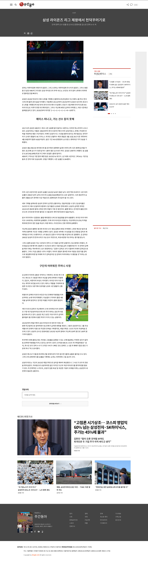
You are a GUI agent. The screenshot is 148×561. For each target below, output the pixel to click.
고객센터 (52, 547)
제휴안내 (46, 547)
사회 (70, 517)
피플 (86, 523)
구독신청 (118, 517)
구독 (110, 74)
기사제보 (118, 514)
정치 (70, 514)
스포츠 (71, 523)
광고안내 (118, 520)
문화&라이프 (73, 520)
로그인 (135, 5)
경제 (86, 514)
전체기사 (72, 526)
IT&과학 (87, 520)
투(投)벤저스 (100, 73)
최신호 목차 (104, 517)
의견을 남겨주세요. (29, 395)
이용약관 (58, 547)
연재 (101, 514)
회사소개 (26, 547)
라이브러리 (103, 520)
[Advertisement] (50, 175)
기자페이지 (103, 523)
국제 (86, 517)
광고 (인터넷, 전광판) (36, 547)
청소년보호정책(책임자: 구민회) (82, 547)
